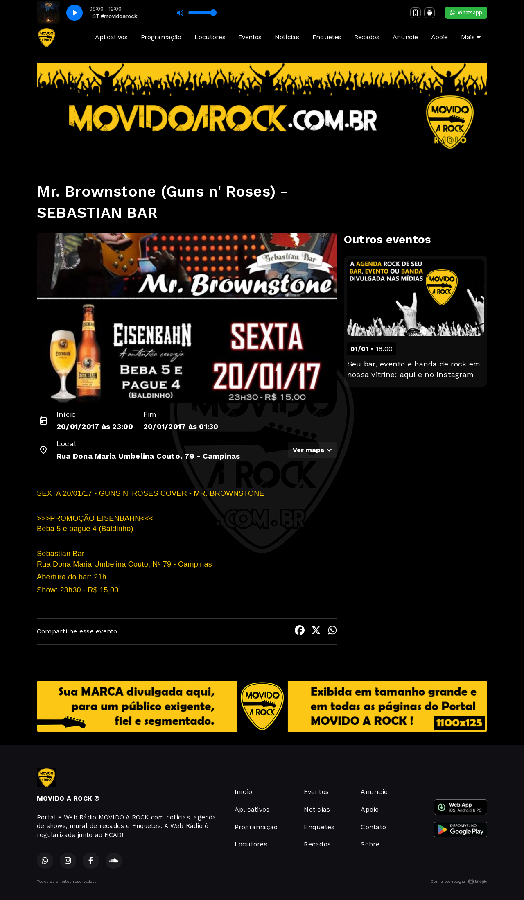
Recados (366, 37)
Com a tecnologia (459, 881)
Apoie (439, 37)
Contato (373, 827)
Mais (471, 37)
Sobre (370, 844)
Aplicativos (111, 37)
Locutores (209, 37)
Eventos (250, 37)
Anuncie (405, 37)
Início (243, 792)
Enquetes (326, 37)
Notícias (287, 37)
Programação (161, 37)
